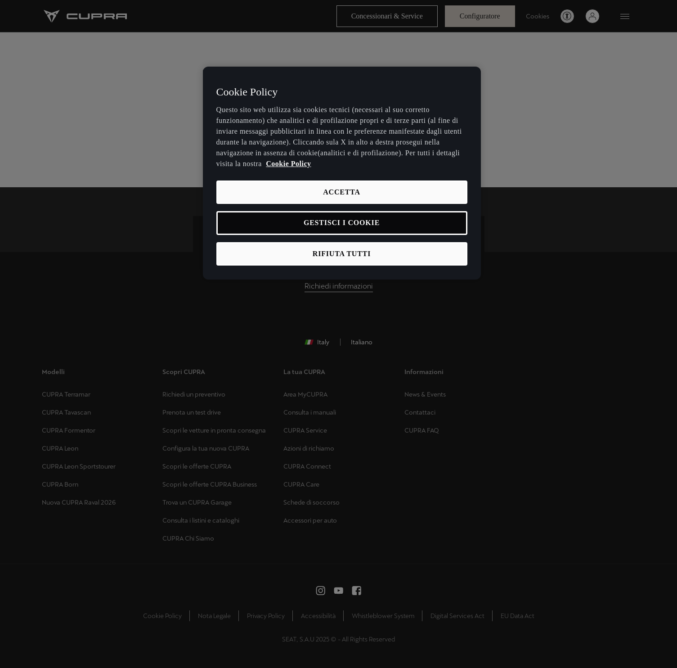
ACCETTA (341, 192)
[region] (342, 173)
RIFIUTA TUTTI (342, 253)
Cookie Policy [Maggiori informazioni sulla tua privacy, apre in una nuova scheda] (288, 163)
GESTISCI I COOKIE (342, 222)
